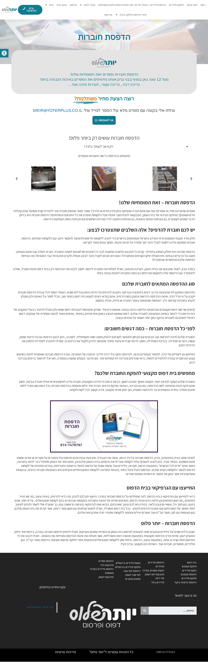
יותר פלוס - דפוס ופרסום (39, 607)
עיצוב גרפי (61, 5)
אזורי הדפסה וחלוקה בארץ (131, 15)
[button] (17, 179)
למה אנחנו (192, 5)
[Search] (145, 611)
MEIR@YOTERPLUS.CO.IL (57, 110)
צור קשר (108, 14)
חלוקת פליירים (176, 5)
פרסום (73, 5)
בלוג (49, 5)
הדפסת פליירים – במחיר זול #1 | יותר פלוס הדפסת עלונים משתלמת (132, 5)
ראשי (203, 5)
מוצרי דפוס (87, 5)
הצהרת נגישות (165, 652)
